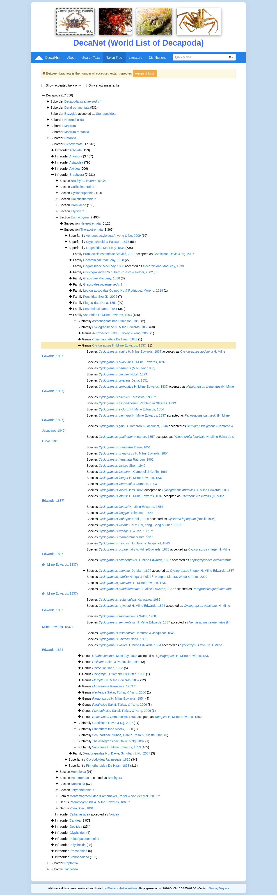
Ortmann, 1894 (128, 484)
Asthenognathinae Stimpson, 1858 (116, 321)
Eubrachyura (80, 217)
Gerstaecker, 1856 (114, 717)
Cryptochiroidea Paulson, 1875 (107, 242)
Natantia (70, 138)
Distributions (157, 57)
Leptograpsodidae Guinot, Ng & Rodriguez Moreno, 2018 (123, 290)
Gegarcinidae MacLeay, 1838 (103, 266)
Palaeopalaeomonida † (86, 839)
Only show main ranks (101, 85)
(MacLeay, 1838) (127, 368)
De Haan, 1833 (114, 339)
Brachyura (77, 174)
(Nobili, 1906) (191, 519)
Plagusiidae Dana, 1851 (100, 303)
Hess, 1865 (121, 490)
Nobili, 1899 (123, 374)
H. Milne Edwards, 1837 (119, 345)
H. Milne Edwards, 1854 (131, 409)
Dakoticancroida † (83, 199)
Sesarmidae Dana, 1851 (100, 309)
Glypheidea (78, 832)
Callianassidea (80, 814)
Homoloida (78, 771)
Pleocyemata (73, 144)
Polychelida (78, 845)
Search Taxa (91, 57)
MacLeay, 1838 (114, 656)
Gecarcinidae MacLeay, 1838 (103, 260)
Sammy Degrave (219, 888)
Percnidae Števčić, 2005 (100, 296)
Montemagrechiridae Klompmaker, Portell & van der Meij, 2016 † (115, 796)
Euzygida (70, 113)
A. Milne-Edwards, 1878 (134, 549)
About (71, 57)
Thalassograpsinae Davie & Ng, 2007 (118, 741)
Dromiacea (78, 205)
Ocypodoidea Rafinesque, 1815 (108, 759)
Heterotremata (90, 223)
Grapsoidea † (102, 284)
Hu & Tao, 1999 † (126, 531)
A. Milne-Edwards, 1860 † (100, 802)
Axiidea (74, 168)
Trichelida (71, 869)
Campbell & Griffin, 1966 (133, 471)
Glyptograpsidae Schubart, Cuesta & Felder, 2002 (118, 272)
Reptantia (71, 863)
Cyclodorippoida (82, 193)
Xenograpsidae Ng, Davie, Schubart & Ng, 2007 (116, 753)
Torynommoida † (82, 790)
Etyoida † (77, 211)
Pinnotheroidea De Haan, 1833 (107, 765)
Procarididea (78, 851)
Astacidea (76, 162)
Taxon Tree (114, 57)
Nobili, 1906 (124, 519)
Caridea (75, 820)
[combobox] (199, 57)
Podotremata (80, 778)
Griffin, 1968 (127, 616)
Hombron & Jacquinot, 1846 (133, 426)
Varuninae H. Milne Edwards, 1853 (116, 747)
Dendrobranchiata (76, 107)
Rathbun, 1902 (126, 459)
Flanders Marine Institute (122, 888)
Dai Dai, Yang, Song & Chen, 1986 (140, 525)
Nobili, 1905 (123, 639)
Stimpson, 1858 (126, 513)
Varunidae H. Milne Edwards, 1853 (107, 315)
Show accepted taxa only (61, 85)
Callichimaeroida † (84, 187)
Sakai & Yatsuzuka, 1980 (116, 662)
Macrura (70, 126)
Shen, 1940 (122, 465)
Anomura (75, 156)
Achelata (75, 150)
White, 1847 (126, 537)
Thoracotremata (91, 229)
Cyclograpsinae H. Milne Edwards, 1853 (120, 327)
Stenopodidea (105, 113)
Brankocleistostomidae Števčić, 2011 (109, 254)
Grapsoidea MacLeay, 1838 (105, 248)
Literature (135, 57)
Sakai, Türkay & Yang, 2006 (120, 333)
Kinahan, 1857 (127, 436)
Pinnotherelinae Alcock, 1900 (112, 729)
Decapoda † (83, 101)
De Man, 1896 (125, 570)
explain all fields (144, 73)
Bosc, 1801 (82, 808)
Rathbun (137, 403)
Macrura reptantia (76, 132)
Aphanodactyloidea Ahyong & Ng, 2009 (113, 235)
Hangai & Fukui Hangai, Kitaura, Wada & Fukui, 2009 (153, 577)
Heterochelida (74, 120)
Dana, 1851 (123, 380)
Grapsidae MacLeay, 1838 (101, 278)
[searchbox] (200, 57)
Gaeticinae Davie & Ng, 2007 (173, 254)
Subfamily (85, 327)
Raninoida (78, 784)
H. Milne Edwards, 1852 (115, 680)
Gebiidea (76, 826)
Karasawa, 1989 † (127, 397)
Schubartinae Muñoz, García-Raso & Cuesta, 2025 (127, 735)
